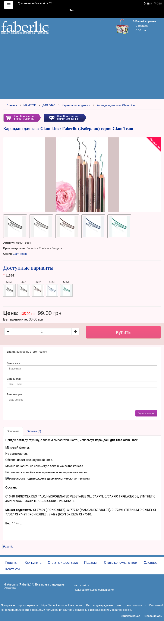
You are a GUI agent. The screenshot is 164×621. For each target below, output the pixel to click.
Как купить (33, 562)
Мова (158, 3)
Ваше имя (13, 363)
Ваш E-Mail (14, 378)
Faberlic (8, 546)
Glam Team (20, 253)
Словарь (150, 562)
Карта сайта (81, 585)
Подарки (91, 562)
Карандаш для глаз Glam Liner (116, 105)
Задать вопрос (146, 413)
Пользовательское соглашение (94, 589)
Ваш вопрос (15, 394)
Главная (11, 105)
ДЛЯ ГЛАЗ (49, 105)
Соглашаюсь (153, 616)
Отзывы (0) (34, 431)
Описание (13, 431)
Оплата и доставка (63, 562)
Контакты (12, 569)
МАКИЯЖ (29, 105)
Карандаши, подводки (76, 105)
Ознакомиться (130, 616)
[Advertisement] (82, 68)
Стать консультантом (120, 562)
